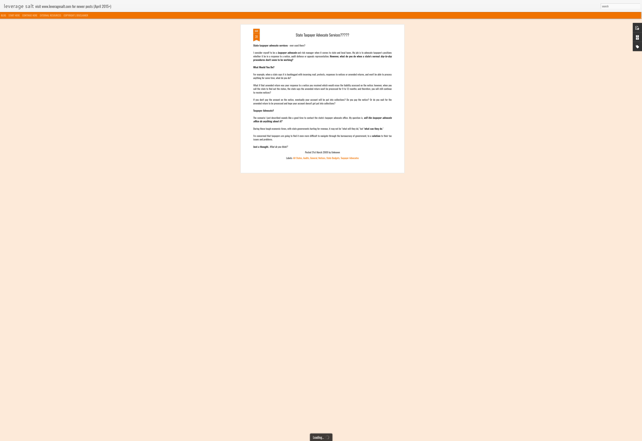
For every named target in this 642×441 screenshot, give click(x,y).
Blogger (340, 438)
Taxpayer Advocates (350, 86)
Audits (306, 86)
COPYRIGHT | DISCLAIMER (76, 15)
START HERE (14, 15)
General (313, 86)
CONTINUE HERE (29, 15)
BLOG (3, 15)
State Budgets (332, 86)
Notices (321, 86)
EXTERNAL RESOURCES (50, 15)
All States (297, 86)
